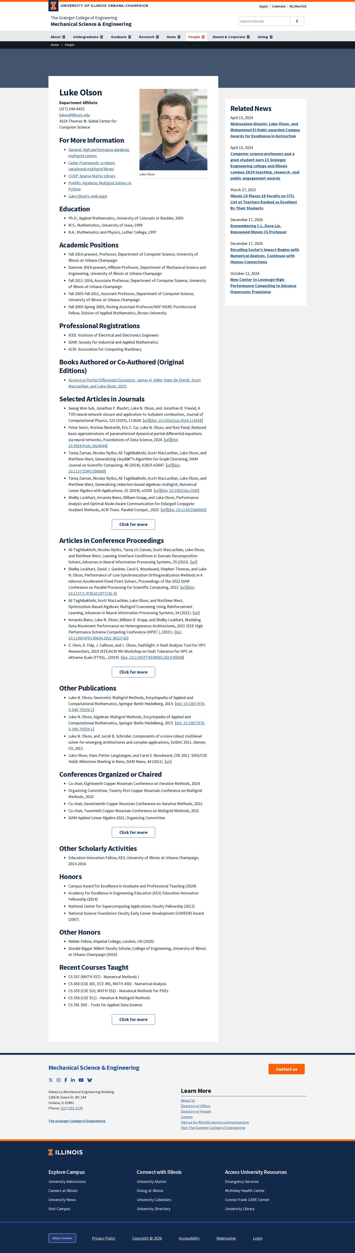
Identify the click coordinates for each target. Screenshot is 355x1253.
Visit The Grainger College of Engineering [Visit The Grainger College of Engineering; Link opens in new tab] (213, 1127)
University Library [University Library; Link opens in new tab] (239, 1208)
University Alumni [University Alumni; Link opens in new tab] (151, 1181)
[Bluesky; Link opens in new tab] (89, 1080)
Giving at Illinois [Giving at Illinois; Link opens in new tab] (150, 1190)
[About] (57, 37)
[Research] (149, 37)
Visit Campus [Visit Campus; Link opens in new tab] (59, 1208)
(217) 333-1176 (71, 1108)
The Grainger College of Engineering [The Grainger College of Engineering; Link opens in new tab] (84, 17)
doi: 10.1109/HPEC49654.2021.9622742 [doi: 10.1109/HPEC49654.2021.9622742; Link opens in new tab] (125, 635)
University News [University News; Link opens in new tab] (62, 1199)
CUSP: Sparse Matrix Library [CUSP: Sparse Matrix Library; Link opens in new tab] (91, 175)
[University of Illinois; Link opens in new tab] (65, 1152)
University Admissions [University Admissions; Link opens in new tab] (67, 1181)
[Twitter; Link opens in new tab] (50, 1080)
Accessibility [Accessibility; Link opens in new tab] (189, 1238)
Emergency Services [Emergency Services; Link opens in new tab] (242, 1181)
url (194, 561)
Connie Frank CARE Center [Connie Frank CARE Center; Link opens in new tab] (247, 1199)
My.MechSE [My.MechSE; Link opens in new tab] (298, 6)
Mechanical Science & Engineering (93, 1067)
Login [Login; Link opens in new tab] (257, 1238)
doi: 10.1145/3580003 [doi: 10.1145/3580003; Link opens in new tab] (187, 509)
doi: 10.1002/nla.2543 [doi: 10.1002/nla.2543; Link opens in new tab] (180, 490)
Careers (187, 1116)
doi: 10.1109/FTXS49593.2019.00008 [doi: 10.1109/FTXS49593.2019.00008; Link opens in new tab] (152, 657)
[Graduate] (121, 37)
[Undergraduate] (88, 37)
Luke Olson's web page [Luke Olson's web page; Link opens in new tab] (87, 196)
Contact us (286, 1069)
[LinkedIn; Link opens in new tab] (73, 1080)
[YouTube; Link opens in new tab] (81, 1080)
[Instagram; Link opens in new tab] (59, 1080)
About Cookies (62, 1238)
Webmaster (226, 1238)
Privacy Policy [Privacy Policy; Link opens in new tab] (103, 1238)
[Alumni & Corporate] (231, 37)
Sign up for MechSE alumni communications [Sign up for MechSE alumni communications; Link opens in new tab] (215, 1122)
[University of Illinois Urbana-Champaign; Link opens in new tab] (98, 6)
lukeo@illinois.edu (74, 114)
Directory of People (196, 1111)
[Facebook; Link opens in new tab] (65, 1080)
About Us (188, 1100)
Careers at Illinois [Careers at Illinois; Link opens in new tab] (63, 1190)
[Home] (55, 45)
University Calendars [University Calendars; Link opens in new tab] (154, 1199)
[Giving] (265, 37)
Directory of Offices (196, 1106)
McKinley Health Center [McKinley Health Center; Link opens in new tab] (245, 1190)
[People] (196, 37)
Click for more (133, 524)
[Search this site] (264, 21)
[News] (173, 37)
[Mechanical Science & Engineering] (91, 23)
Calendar (279, 6)
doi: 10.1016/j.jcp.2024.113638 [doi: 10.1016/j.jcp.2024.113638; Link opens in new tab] (176, 420)
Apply (263, 6)
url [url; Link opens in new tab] (146, 420)
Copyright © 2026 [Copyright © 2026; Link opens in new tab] (147, 1238)
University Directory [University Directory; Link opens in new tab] (153, 1208)
